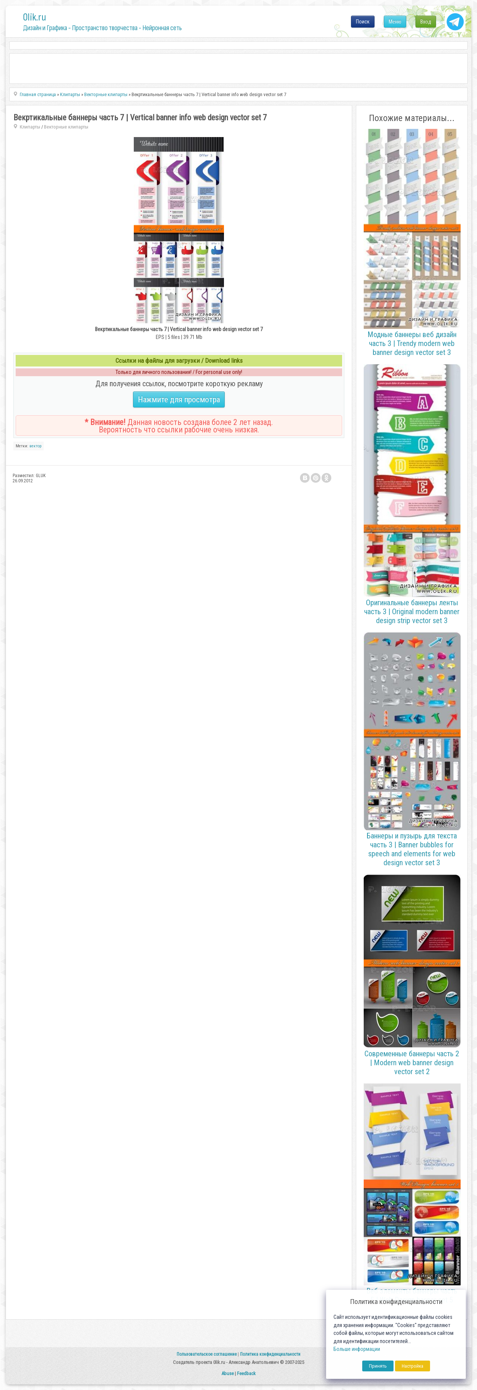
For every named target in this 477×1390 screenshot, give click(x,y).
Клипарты (30, 127)
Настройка (412, 1366)
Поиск (363, 22)
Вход (425, 22)
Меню (395, 22)
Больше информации (357, 1349)
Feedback (246, 1373)
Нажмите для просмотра (179, 399)
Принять (378, 1366)
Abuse (227, 1373)
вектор (35, 446)
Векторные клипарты (66, 127)
